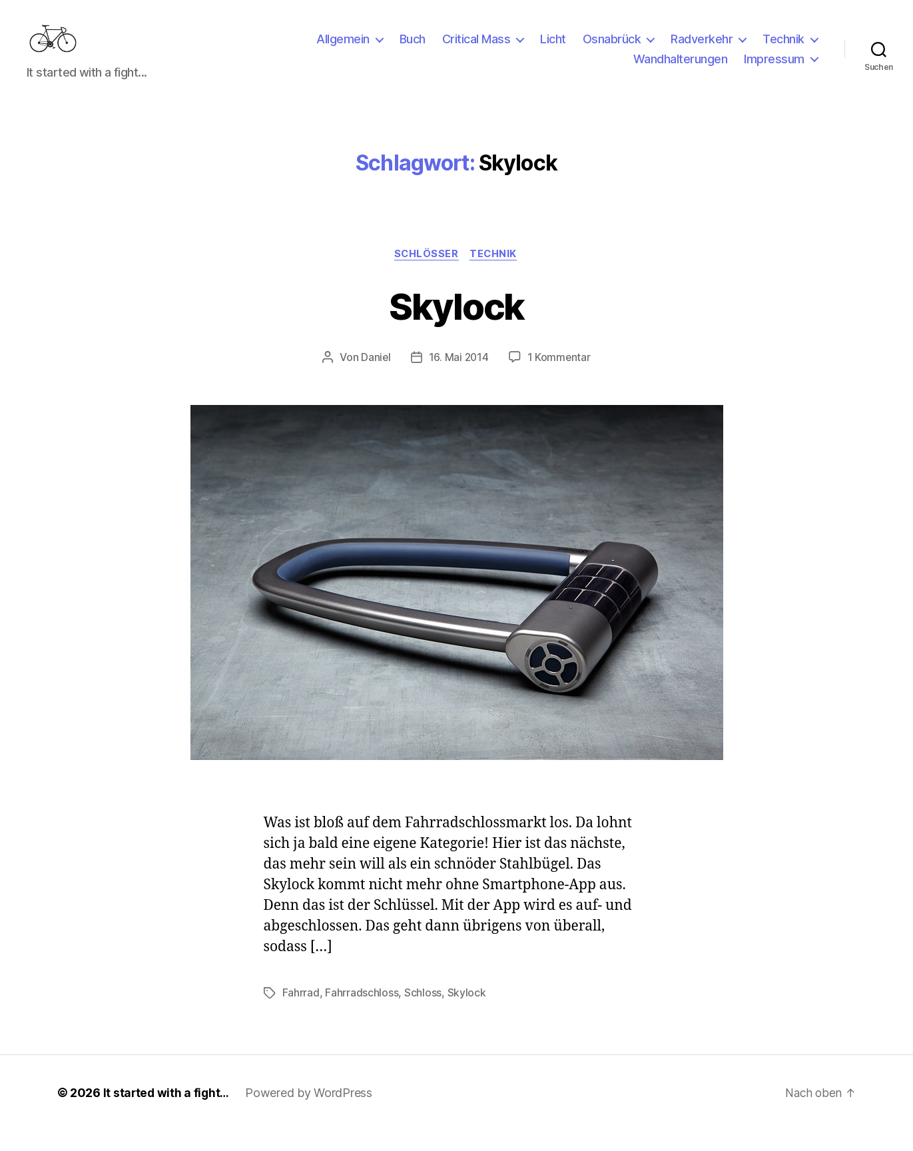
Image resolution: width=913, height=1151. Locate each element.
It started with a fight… (167, 1113)
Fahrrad (301, 1013)
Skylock (456, 325)
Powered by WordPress (311, 1113)
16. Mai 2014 (458, 378)
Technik (783, 49)
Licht (553, 49)
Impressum (774, 69)
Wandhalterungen (680, 69)
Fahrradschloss (361, 1013)
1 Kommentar (560, 378)
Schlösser (426, 274)
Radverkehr (702, 49)
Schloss (423, 1013)
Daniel (375, 378)
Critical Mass (476, 49)
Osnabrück (612, 49)
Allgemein (343, 49)
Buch (413, 49)
